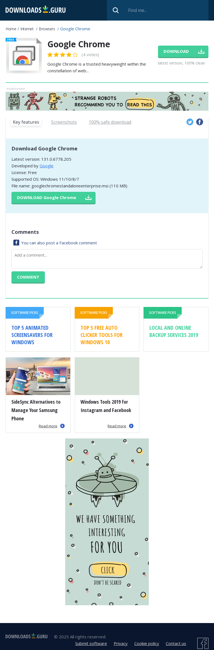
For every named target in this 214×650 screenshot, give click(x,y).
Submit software (91, 643)
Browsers (47, 28)
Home (11, 28)
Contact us (176, 643)
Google (47, 165)
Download (46, 197)
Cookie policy (146, 643)
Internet (26, 28)
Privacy (121, 643)
